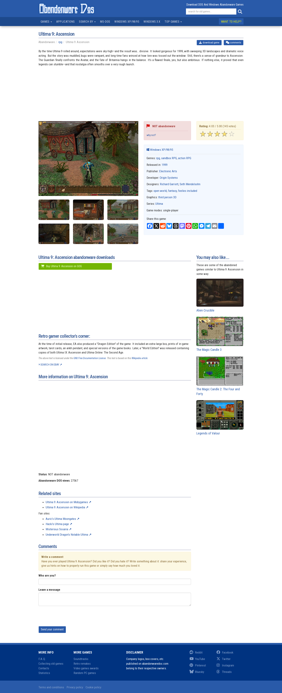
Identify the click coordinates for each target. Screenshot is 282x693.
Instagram (225, 665)
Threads (224, 672)
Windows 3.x (152, 21)
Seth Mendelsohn (190, 184)
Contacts (43, 668)
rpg (60, 42)
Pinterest (198, 665)
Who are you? (47, 575)
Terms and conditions (51, 687)
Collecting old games (50, 663)
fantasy (172, 191)
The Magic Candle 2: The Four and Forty (220, 376)
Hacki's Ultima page (57, 524)
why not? (151, 135)
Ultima (159, 203)
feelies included (187, 191)
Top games (173, 21)
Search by (87, 21)
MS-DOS (105, 21)
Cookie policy (93, 687)
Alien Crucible (220, 295)
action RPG (184, 158)
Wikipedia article (139, 358)
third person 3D (167, 197)
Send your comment (52, 629)
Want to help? (231, 21)
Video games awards (86, 668)
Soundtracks (81, 659)
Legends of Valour (220, 417)
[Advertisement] (141, 96)
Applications (65, 21)
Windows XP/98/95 (126, 21)
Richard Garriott (169, 184)
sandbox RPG (169, 158)
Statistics (44, 673)
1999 (164, 165)
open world (160, 191)
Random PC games (85, 673)
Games (46, 21)
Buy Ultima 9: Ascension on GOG (61, 266)
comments (233, 42)
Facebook (225, 652)
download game (209, 42)
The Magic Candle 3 (220, 334)
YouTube (197, 659)
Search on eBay (49, 364)
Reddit (196, 652)
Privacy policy (75, 687)
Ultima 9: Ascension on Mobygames (67, 502)
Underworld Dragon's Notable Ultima (67, 534)
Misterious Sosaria (57, 529)
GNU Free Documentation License (90, 358)
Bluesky (197, 672)
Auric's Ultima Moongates (61, 519)
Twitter (224, 659)
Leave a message (49, 589)
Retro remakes (82, 663)
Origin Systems (169, 177)
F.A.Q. (42, 659)
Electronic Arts (168, 171)
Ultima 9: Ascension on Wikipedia (65, 507)
